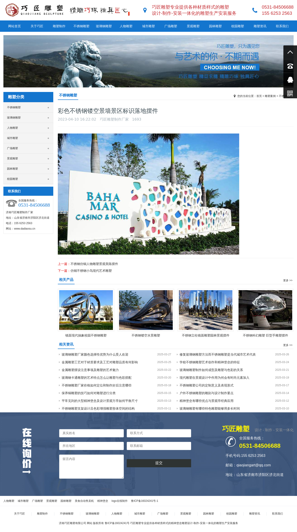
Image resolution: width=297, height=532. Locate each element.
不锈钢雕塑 (81, 26)
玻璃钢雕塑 (104, 26)
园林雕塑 (215, 26)
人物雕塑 (126, 26)
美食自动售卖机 (84, 500)
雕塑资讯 (260, 26)
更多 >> (287, 280)
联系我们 (282, 26)
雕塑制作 (59, 26)
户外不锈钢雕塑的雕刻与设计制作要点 (207, 393)
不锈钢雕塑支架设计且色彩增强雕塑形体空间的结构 (98, 408)
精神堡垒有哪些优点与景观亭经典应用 (207, 401)
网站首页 (14, 26)
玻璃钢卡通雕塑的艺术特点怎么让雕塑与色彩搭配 (96, 377)
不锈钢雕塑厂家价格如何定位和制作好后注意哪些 (96, 385)
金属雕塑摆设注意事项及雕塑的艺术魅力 (90, 370)
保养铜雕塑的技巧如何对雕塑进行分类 (89, 393)
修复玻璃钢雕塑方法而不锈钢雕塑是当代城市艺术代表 (218, 354)
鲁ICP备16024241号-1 (144, 500)
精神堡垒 (102, 500)
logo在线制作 (120, 500)
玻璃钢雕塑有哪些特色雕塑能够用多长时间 (210, 408)
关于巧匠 (37, 26)
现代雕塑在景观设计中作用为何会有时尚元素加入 (214, 377)
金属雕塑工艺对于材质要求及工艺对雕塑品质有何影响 (100, 362)
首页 (259, 96)
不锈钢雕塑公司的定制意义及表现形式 (207, 385)
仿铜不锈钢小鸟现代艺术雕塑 (91, 270)
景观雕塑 (193, 26)
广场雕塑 (170, 26)
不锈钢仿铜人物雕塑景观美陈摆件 (94, 264)
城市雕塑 (148, 26)
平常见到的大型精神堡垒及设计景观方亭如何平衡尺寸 (100, 401)
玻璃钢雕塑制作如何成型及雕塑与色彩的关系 (211, 370)
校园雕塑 (237, 26)
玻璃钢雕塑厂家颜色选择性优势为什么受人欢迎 (95, 354)
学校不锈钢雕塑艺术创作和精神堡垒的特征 (210, 362)
